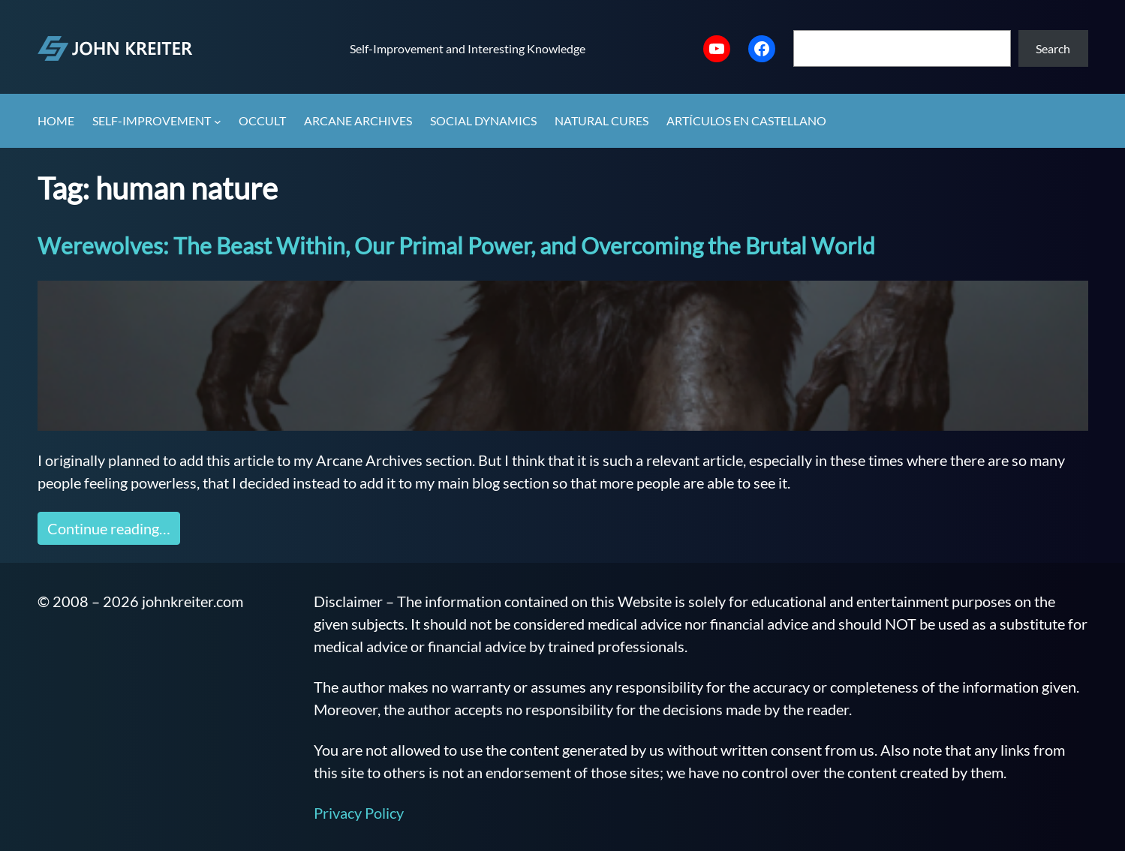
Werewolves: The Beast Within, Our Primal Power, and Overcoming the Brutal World (456, 245)
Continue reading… (108, 528)
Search (1053, 48)
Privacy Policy (359, 813)
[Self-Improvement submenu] (217, 121)
